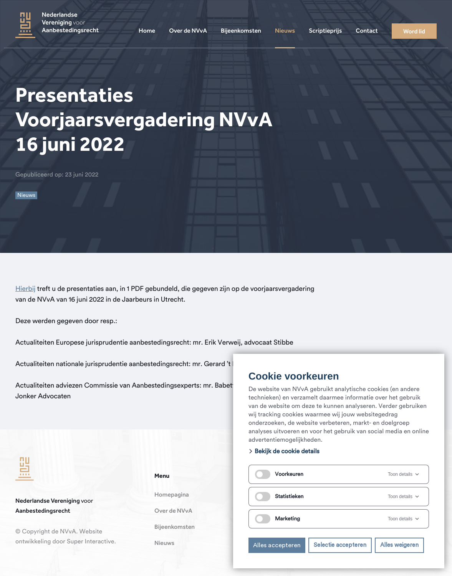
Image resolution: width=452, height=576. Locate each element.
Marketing (277, 518)
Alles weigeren (399, 545)
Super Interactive (90, 542)
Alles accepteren (277, 545)
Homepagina (171, 495)
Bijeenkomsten (174, 527)
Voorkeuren (279, 474)
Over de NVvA (173, 511)
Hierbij (25, 289)
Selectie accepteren (340, 545)
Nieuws (164, 543)
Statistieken (279, 496)
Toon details (404, 474)
